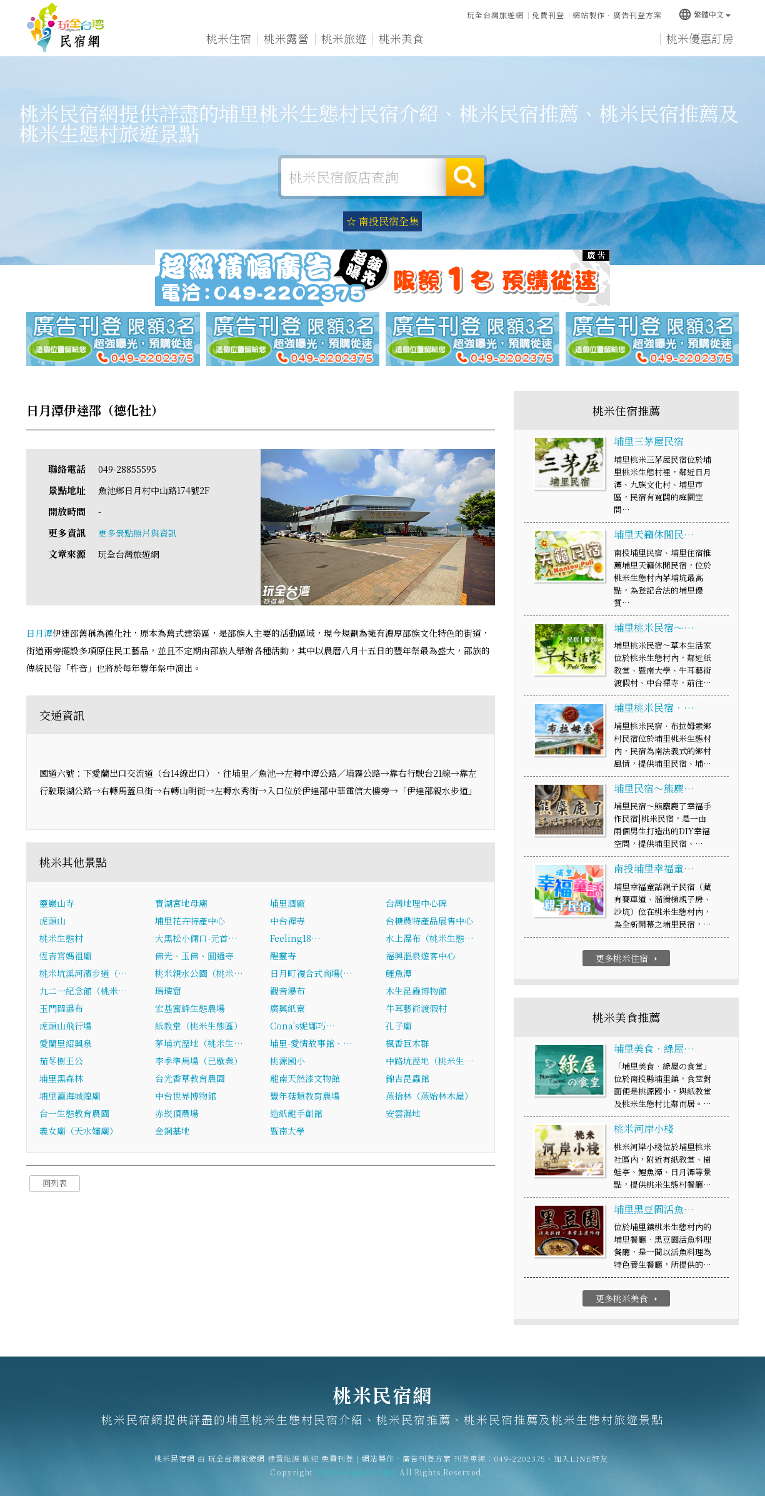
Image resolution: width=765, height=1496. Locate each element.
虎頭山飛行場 (65, 1025)
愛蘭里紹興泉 (65, 1043)
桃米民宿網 (65, 28)
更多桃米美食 (628, 1298)
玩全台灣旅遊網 (495, 14)
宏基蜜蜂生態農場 (190, 1008)
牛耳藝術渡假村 (416, 1008)
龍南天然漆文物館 (305, 1078)
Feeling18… (295, 938)
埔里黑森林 (61, 1078)
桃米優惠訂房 (700, 38)
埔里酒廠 (287, 903)
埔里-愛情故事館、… (311, 1043)
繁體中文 (704, 14)
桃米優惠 (458, 39)
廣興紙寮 (287, 1008)
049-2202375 (520, 1465)
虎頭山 (52, 920)
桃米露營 (286, 38)
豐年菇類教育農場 (305, 1095)
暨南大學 (287, 1131)
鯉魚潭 (399, 973)
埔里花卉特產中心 (190, 920)
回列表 (54, 1183)
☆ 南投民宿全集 (382, 221)
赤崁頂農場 (177, 1113)
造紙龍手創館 (296, 1113)
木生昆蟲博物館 (416, 990)
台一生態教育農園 (74, 1113)
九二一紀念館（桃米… (83, 990)
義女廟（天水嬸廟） (78, 1131)
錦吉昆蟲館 (407, 1078)
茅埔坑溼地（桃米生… (199, 1043)
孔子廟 (399, 1025)
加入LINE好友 (581, 1465)
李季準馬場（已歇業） (198, 1060)
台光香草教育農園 (190, 1078)
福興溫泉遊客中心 (421, 955)
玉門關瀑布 (61, 1008)
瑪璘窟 (168, 990)
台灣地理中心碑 (416, 903)
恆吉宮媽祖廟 (65, 955)
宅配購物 (631, 42)
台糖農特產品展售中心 (429, 920)
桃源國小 (287, 1060)
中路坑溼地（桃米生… (430, 1060)
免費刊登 (548, 14)
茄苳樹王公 (61, 1060)
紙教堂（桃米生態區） (198, 1025)
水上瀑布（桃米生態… (430, 938)
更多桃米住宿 (628, 958)
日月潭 (39, 633)
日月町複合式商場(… (311, 973)
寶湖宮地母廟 (181, 903)
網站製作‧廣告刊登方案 (617, 14)
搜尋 (465, 177)
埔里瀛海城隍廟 (70, 1095)
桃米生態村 (61, 938)
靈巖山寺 (56, 903)
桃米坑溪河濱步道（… (83, 973)
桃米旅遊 (343, 38)
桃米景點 (573, 41)
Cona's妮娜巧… (302, 1025)
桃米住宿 (228, 38)
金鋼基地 (172, 1131)
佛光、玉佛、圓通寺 (194, 955)
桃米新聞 (516, 40)
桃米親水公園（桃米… (199, 973)
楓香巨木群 (407, 1043)
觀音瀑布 (287, 990)
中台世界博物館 (185, 1095)
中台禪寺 (287, 920)
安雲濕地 (403, 1113)
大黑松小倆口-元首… (196, 938)
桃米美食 (401, 39)
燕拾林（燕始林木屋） (429, 1095)
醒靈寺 (283, 955)
